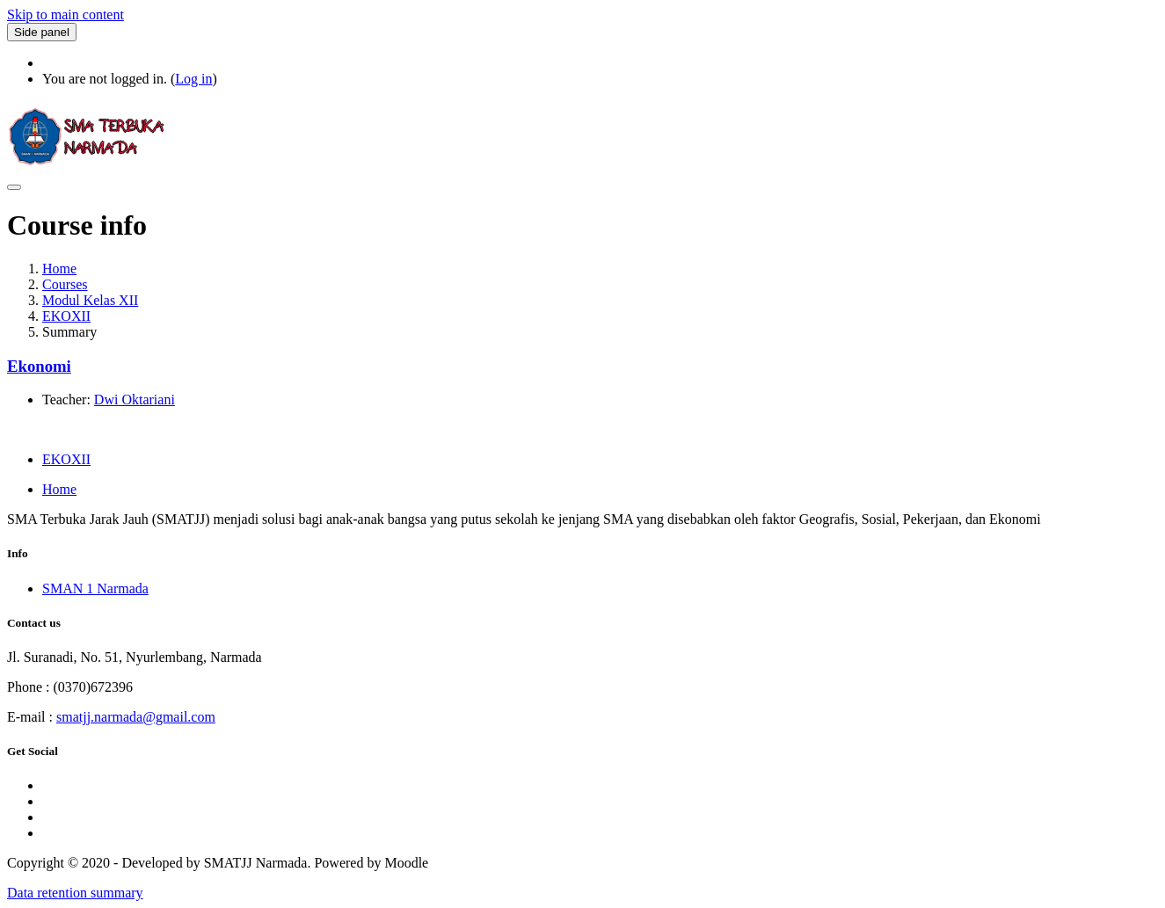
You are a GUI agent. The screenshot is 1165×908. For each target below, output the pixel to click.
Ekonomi (39, 366)
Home (59, 268)
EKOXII (66, 316)
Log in (193, 78)
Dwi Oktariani (134, 399)
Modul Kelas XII (90, 300)
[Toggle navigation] (14, 187)
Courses (65, 284)
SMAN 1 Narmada (95, 588)
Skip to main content (65, 14)
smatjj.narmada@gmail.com (135, 716)
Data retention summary (75, 892)
